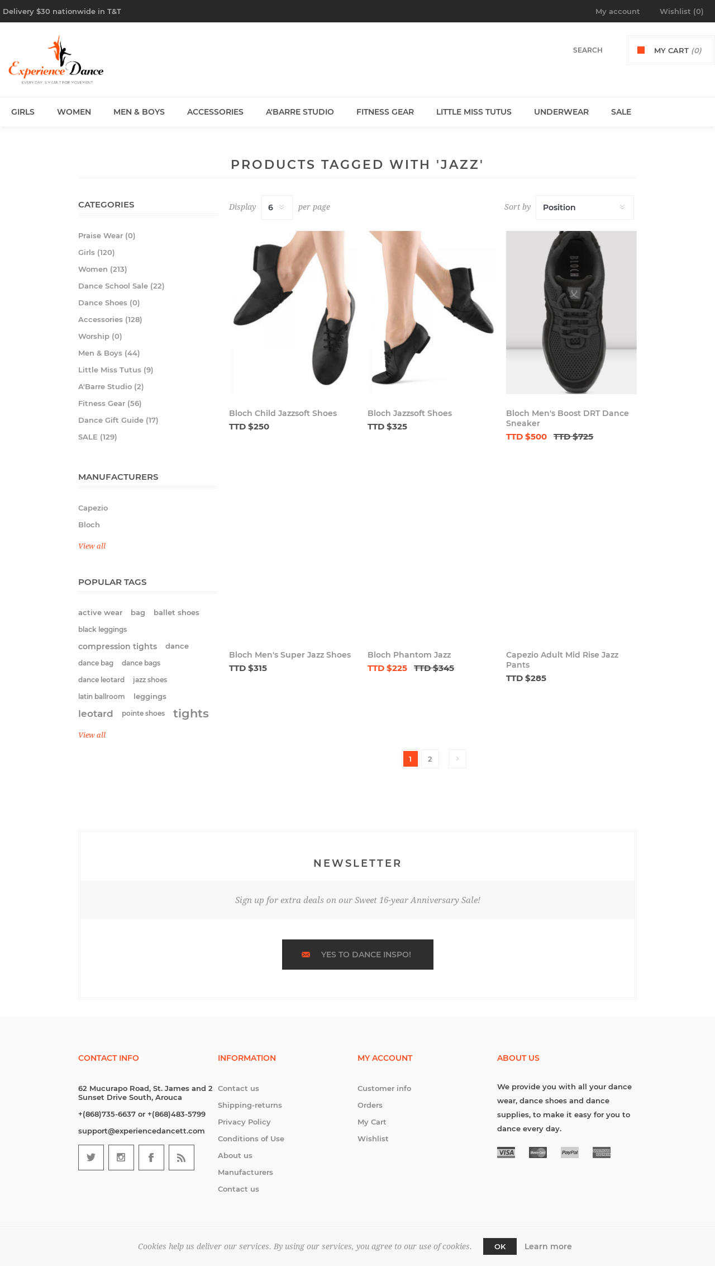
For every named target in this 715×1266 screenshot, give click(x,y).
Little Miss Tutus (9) (116, 369)
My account (617, 11)
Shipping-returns (250, 1104)
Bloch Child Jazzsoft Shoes (283, 413)
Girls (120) (96, 252)
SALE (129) (97, 436)
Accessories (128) (110, 319)
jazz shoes (150, 679)
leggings (150, 696)
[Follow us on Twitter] (91, 1157)
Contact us (238, 1088)
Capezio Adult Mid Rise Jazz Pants (562, 660)
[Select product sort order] (585, 207)
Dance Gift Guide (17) (118, 419)
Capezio (93, 507)
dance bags (141, 663)
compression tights (117, 646)
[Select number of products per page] (277, 207)
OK (500, 1246)
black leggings (102, 629)
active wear (100, 612)
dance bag (95, 663)
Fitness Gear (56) (110, 403)
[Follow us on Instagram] (121, 1157)
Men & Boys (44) (109, 352)
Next (457, 759)
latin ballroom (101, 696)
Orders (370, 1104)
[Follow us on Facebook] (151, 1157)
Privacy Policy (244, 1121)
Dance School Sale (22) (121, 285)
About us (235, 1155)
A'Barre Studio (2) (111, 386)
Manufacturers (245, 1172)
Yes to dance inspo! (366, 955)
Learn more (548, 1246)
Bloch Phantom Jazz (409, 655)
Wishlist (373, 1138)
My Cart (372, 1121)
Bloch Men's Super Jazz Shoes (290, 655)
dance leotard (101, 679)
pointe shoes (143, 713)
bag (138, 612)
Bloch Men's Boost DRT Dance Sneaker (567, 418)
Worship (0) (100, 336)
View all (92, 546)
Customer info (384, 1088)
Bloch (89, 524)
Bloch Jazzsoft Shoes (410, 413)
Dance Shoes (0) (109, 302)
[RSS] (181, 1157)
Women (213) (102, 268)
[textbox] (576, 50)
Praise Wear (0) (107, 235)
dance (177, 646)
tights (191, 713)
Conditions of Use (251, 1138)
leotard (95, 713)
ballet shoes (176, 612)
